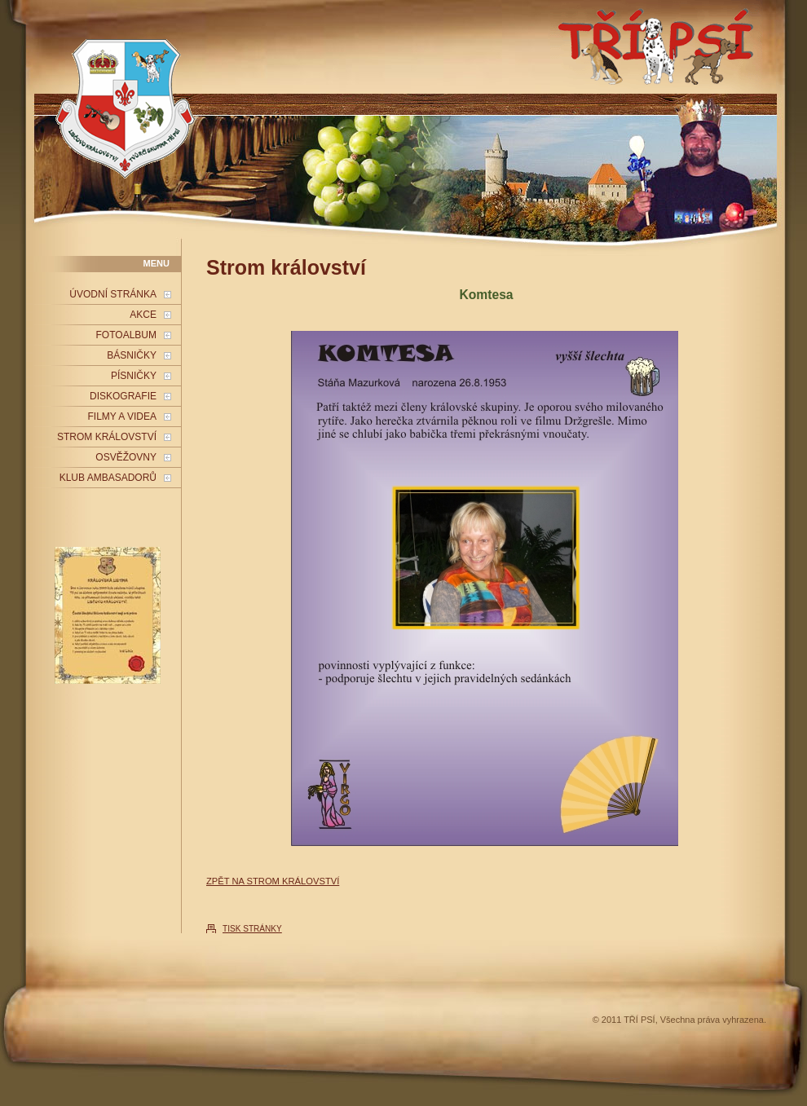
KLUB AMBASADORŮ (108, 477)
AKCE (143, 314)
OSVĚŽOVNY (126, 457)
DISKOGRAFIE (123, 396)
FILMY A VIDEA (122, 416)
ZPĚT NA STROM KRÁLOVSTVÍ (272, 881)
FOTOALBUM (126, 335)
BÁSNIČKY (132, 355)
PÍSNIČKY (134, 375)
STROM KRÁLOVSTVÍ (107, 437)
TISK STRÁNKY (252, 928)
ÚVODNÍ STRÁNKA (113, 294)
